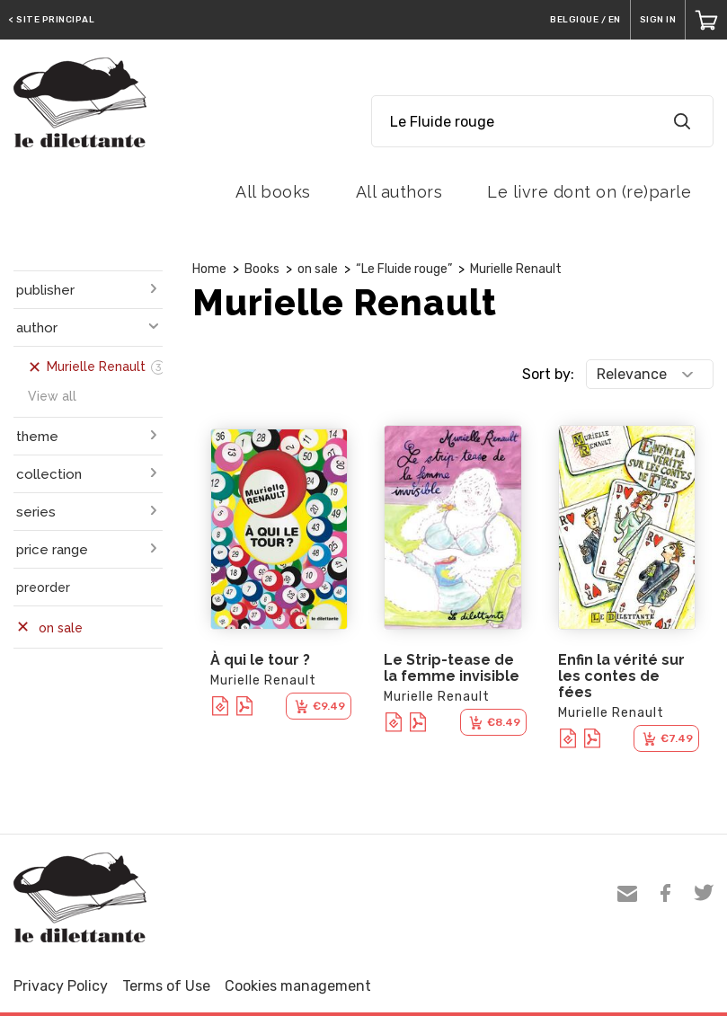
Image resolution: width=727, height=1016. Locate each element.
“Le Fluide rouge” (404, 269)
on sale (317, 269)
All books (273, 191)
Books (261, 269)
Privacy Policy (60, 985)
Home (209, 269)
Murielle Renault (516, 269)
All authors (399, 191)
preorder (43, 587)
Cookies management (298, 985)
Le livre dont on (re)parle (589, 191)
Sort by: (548, 374)
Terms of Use (166, 985)
